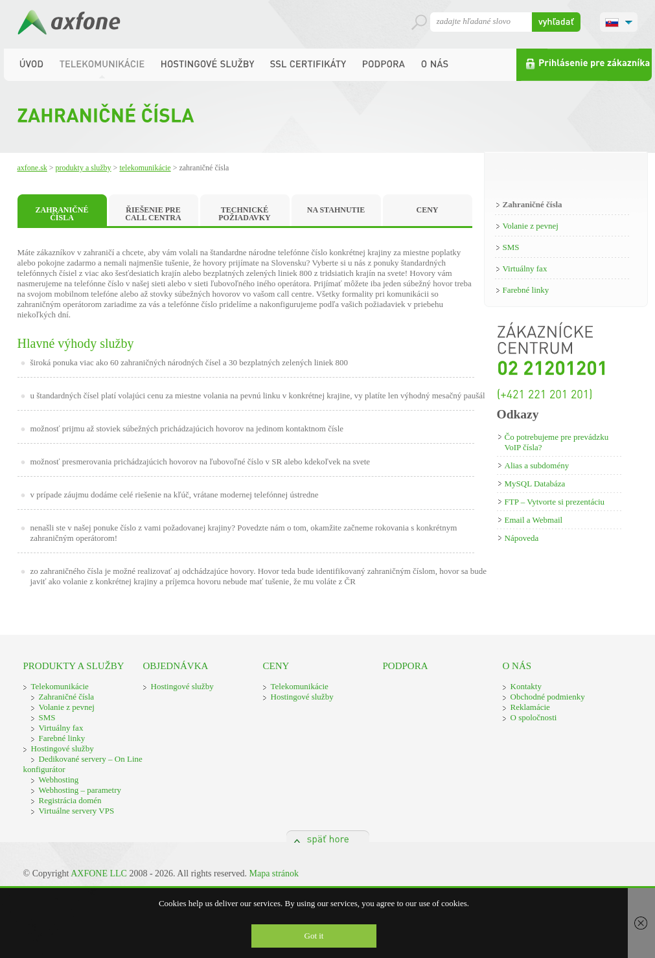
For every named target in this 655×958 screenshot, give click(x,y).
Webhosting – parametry (80, 790)
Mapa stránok (274, 873)
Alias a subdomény (537, 465)
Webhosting (59, 779)
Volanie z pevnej (530, 226)
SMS (511, 247)
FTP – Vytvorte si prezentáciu (555, 502)
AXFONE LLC (99, 873)
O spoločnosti (534, 717)
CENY (427, 209)
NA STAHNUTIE (336, 209)
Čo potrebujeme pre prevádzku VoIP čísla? (557, 442)
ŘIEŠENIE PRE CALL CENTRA (153, 213)
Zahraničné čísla (532, 204)
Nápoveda (522, 538)
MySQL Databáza (535, 483)
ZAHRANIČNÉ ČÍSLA (61, 213)
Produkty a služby (83, 167)
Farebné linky (526, 290)
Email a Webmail (534, 520)
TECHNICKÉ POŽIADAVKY (244, 213)
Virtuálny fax (525, 268)
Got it (314, 936)
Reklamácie (530, 707)
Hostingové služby (62, 748)
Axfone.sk (32, 167)
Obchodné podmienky (548, 696)
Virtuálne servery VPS (77, 810)
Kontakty (526, 686)
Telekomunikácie (144, 167)
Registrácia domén (70, 800)
